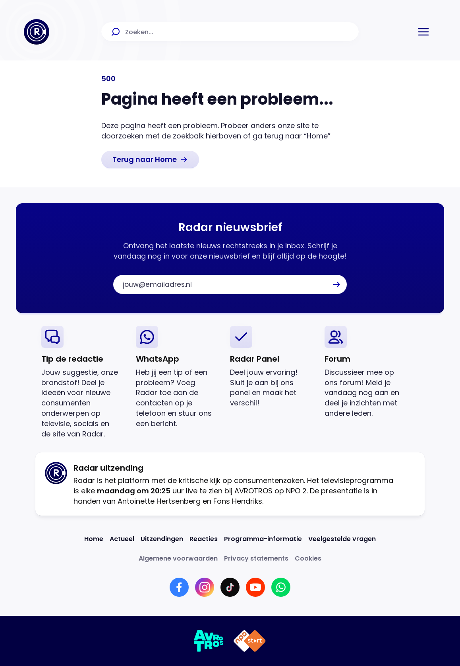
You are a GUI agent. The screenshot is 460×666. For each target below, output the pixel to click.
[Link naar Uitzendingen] (162, 539)
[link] (150, 159)
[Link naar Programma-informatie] (263, 539)
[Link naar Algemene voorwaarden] (178, 558)
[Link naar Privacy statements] (256, 558)
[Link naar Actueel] (122, 539)
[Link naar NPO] (249, 641)
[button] (423, 32)
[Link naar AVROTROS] (209, 641)
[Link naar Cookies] (308, 558)
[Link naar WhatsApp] (280, 587)
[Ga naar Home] (36, 32)
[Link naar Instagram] (204, 587)
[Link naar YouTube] (255, 587)
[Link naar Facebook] (179, 587)
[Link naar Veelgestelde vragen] (342, 539)
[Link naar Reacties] (203, 539)
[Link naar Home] (93, 539)
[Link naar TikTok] (230, 587)
